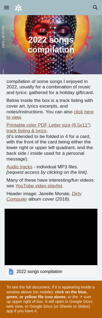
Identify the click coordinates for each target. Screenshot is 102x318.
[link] (51, 243)
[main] (51, 45)
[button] (6, 7)
